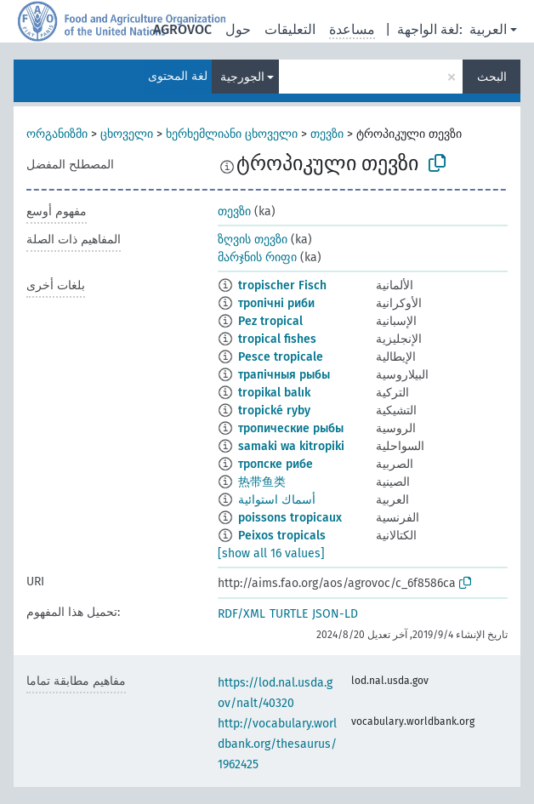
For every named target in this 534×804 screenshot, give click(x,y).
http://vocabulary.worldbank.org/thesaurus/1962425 (277, 744)
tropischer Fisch (282, 285)
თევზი (327, 134)
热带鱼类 (262, 482)
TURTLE (289, 614)
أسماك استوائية (276, 500)
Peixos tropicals (282, 535)
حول (238, 29)
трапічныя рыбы (284, 375)
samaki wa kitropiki (291, 446)
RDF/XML (241, 614)
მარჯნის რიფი (257, 257)
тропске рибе (275, 464)
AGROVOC (182, 29)
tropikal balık (274, 392)
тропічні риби (276, 303)
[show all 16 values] (271, 553)
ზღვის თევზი (252, 239)
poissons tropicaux (290, 517)
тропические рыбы (291, 428)
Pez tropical (270, 321)
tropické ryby (274, 410)
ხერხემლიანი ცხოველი (232, 134)
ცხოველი (126, 134)
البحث (492, 77)
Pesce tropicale (280, 357)
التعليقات (289, 29)
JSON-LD (335, 614)
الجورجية (242, 77)
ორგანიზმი (57, 134)
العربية (488, 29)
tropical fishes (277, 339)
